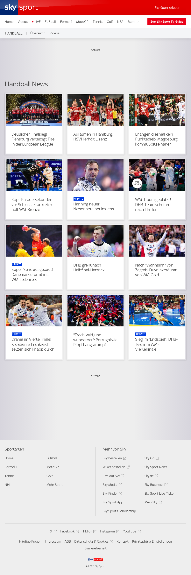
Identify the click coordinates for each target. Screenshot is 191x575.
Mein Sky (153, 503)
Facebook (69, 532)
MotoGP (82, 22)
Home (9, 22)
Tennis (98, 22)
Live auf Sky (113, 476)
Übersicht (37, 33)
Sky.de (151, 476)
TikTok (89, 532)
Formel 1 (66, 22)
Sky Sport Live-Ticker (160, 493)
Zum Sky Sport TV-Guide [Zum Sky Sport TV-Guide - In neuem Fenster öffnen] (167, 21)
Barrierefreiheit (95, 548)
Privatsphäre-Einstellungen (152, 541)
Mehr (134, 22)
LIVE (37, 22)
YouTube (131, 532)
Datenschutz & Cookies (93, 542)
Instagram (109, 532)
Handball (14, 33)
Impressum (53, 541)
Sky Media (112, 485)
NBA (120, 22)
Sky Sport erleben (167, 8)
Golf (110, 22)
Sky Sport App (113, 502)
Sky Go (151, 458)
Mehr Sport (54, 485)
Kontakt (123, 541)
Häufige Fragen (30, 541)
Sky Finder (112, 494)
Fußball (50, 22)
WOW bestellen (116, 467)
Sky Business (155, 485)
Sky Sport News (156, 467)
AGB (68, 541)
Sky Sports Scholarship (119, 511)
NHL (8, 485)
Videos (23, 22)
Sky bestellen (114, 458)
